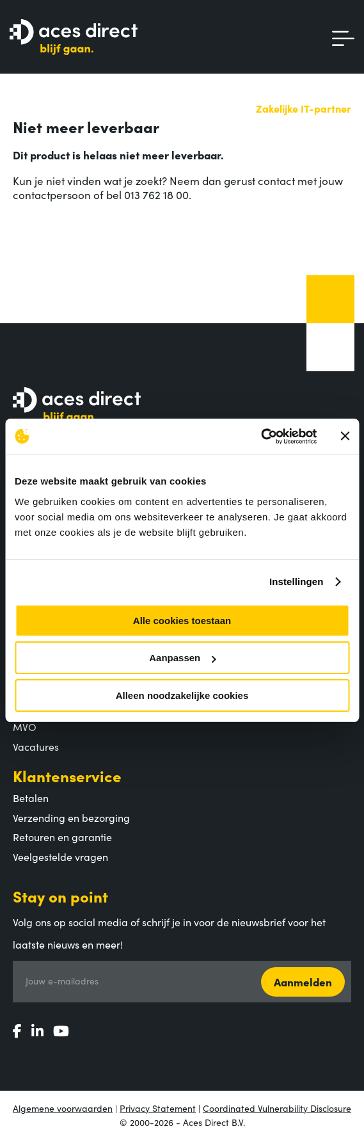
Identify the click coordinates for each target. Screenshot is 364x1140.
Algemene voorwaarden (63, 1108)
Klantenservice (67, 775)
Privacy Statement (158, 1108)
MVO (24, 726)
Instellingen (296, 581)
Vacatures (36, 746)
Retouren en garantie (62, 837)
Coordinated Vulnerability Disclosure (277, 1108)
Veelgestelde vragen (60, 856)
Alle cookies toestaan (182, 620)
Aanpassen (182, 657)
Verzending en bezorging (71, 817)
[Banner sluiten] (344, 435)
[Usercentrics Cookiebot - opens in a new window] (261, 436)
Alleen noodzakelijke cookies (182, 695)
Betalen (31, 798)
